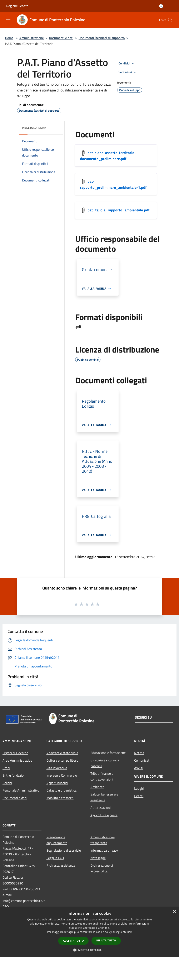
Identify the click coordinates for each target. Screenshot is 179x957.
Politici (7, 782)
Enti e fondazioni (14, 775)
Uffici (6, 767)
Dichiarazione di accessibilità (101, 868)
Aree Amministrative (17, 760)
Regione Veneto (17, 5)
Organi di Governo (15, 752)
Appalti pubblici (57, 782)
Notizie (139, 752)
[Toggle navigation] (8, 19)
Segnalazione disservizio (63, 850)
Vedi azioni (128, 72)
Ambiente (97, 786)
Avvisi (138, 767)
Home (9, 37)
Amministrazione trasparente (102, 840)
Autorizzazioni (100, 807)
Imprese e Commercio (61, 775)
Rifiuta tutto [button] (106, 940)
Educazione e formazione (108, 752)
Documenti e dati (61, 37)
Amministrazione (31, 37)
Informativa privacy (104, 850)
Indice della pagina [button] (34, 128)
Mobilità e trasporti (60, 797)
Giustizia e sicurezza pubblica (104, 763)
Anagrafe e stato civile (62, 752)
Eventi (138, 795)
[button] (89, 950)
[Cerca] (170, 19)
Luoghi (139, 788)
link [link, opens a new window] (129, 932)
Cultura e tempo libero (62, 760)
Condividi (127, 63)
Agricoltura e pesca (104, 815)
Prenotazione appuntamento (56, 840)
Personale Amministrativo (21, 790)
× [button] (174, 911)
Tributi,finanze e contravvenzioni (101, 776)
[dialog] (89, 932)
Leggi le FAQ (55, 857)
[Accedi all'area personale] (161, 6)
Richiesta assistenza (60, 865)
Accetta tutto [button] (73, 940)
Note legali (98, 857)
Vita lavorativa (56, 767)
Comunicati (142, 760)
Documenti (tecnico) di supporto (102, 37)
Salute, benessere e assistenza (104, 797)
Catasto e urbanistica (61, 790)
